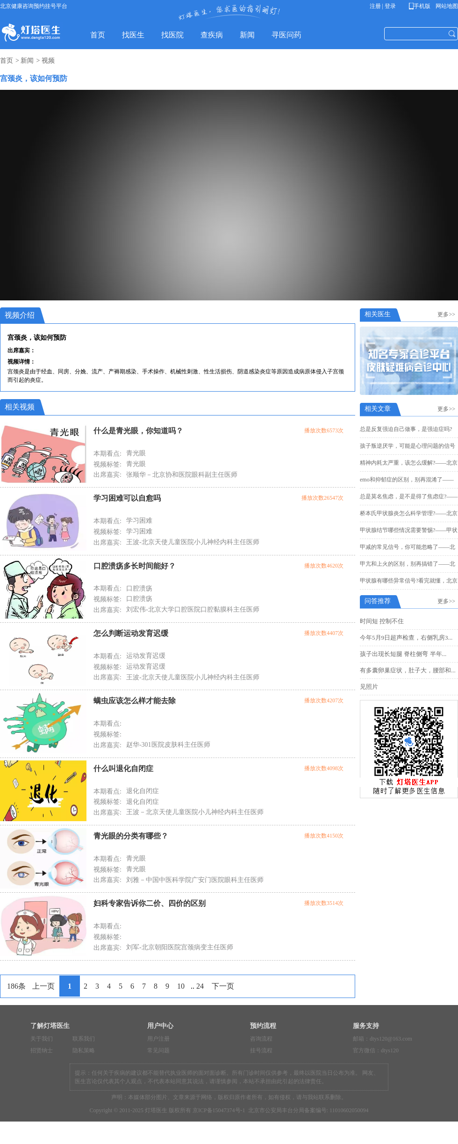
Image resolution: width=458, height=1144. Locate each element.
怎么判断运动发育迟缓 (130, 633)
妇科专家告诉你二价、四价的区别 (149, 903)
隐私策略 (83, 1050)
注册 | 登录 (383, 6)
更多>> (447, 314)
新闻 (27, 60)
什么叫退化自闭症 (123, 768)
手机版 (421, 6)
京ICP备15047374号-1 (219, 1110)
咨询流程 (261, 1038)
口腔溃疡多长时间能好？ (134, 566)
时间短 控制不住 (382, 621)
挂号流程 (261, 1050)
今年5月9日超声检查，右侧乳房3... (406, 637)
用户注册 (158, 1038)
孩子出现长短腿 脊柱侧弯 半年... (403, 653)
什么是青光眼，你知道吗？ (138, 431)
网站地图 (446, 6)
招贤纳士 (41, 1050)
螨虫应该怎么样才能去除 (134, 701)
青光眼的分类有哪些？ (130, 836)
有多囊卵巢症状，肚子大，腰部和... (408, 670)
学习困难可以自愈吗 (127, 498)
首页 (6, 60)
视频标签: (107, 464)
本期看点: (107, 453)
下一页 (223, 986)
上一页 (43, 986)
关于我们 (41, 1038)
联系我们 (83, 1038)
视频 (48, 60)
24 (200, 986)
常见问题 (158, 1050)
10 (181, 986)
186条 (16, 986)
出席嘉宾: (107, 474)
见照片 (369, 686)
